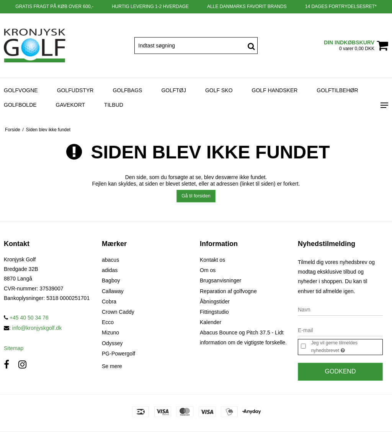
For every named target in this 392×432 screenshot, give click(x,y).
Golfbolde (20, 105)
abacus (110, 260)
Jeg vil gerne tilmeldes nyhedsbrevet (346, 347)
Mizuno (110, 332)
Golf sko (219, 90)
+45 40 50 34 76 (26, 318)
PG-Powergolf (118, 353)
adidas (110, 270)
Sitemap (13, 348)
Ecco (108, 322)
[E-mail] (340, 330)
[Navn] (340, 309)
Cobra (109, 301)
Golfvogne (21, 90)
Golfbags (127, 90)
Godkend (340, 371)
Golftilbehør (337, 90)
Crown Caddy (118, 312)
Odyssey (112, 343)
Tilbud (113, 105)
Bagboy (111, 280)
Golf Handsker (275, 90)
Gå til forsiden (196, 196)
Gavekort (70, 105)
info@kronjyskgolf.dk (37, 328)
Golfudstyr (75, 90)
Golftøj (173, 90)
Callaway (113, 291)
